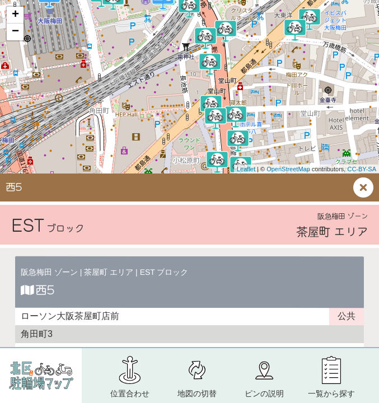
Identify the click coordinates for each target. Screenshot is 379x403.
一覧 (331, 393)
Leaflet (246, 169)
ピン (264, 393)
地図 (197, 393)
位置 (129, 393)
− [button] (15, 32)
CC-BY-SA (361, 169)
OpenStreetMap (288, 169)
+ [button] (15, 15)
